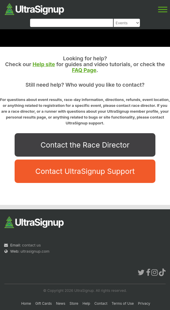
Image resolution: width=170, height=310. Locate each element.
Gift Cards (43, 303)
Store (74, 303)
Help (86, 303)
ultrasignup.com (34, 251)
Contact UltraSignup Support (85, 171)
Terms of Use (123, 303)
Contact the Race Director (85, 145)
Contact (100, 303)
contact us (31, 245)
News (60, 303)
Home (26, 303)
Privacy (144, 303)
